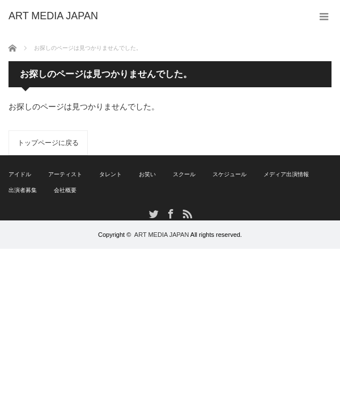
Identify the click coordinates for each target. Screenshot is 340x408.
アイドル (19, 174)
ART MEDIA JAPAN (161, 234)
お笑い (147, 174)
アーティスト (65, 174)
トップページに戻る (48, 143)
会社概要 (65, 190)
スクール (184, 174)
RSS (187, 213)
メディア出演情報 (286, 174)
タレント (110, 174)
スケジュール (229, 174)
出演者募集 (22, 190)
